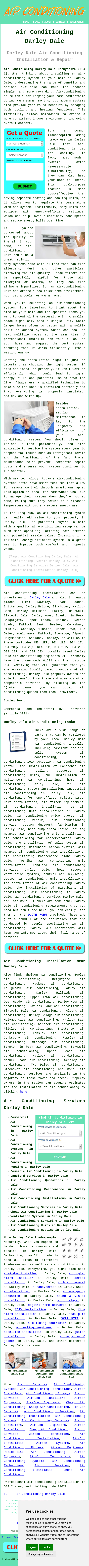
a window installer (20, 1273)
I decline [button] (46, 1547)
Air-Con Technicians (50, 1456)
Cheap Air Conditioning (49, 1407)
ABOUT (47, 22)
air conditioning (46, 892)
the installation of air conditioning (38, 883)
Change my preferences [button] (40, 1554)
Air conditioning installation (34, 593)
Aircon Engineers (67, 1447)
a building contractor (47, 1323)
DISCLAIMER (77, 22)
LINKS (36, 22)
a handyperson (44, 1287)
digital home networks (47, 1305)
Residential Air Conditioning (34, 1452)
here (23, 1091)
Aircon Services (32, 1384)
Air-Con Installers (46, 1398)
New (16, 1537)
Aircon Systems (52, 1443)
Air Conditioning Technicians (45, 1389)
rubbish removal (71, 1282)
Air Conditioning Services (49, 1411)
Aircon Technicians (49, 1434)
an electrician (17, 1291)
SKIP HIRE (70, 1318)
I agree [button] (32, 1547)
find (17, 974)
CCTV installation (30, 1309)
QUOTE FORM (37, 914)
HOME (26, 22)
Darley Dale (40, 597)
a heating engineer (34, 1327)
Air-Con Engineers (43, 1402)
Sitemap (6, 1537)
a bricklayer (68, 1300)
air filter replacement (62, 802)
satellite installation (23, 1332)
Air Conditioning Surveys (48, 1393)
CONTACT (60, 22)
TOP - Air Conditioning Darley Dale (34, 1494)
